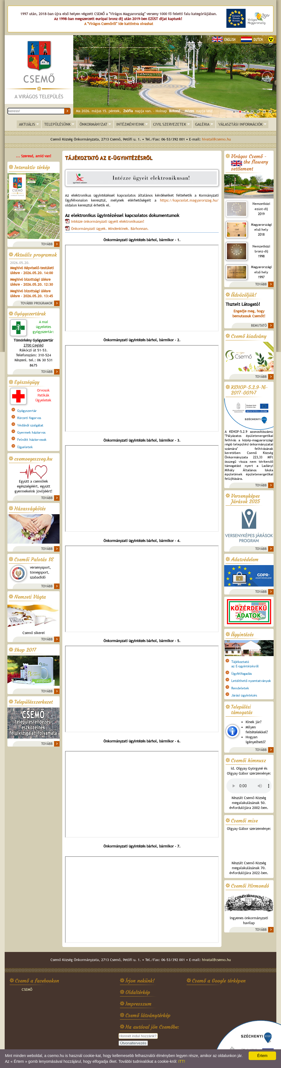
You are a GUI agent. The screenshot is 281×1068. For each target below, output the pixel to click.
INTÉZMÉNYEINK (130, 124)
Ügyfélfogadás (241, 674)
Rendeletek (240, 688)
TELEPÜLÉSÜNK (57, 124)
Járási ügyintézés (244, 695)
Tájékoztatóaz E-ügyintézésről (245, 664)
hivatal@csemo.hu (216, 139)
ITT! (181, 1061)
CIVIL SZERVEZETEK (169, 124)
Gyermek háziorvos (31, 432)
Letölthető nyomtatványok (251, 681)
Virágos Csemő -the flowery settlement (249, 162)
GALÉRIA (202, 124)
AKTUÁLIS (27, 124)
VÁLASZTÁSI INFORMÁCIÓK (240, 124)
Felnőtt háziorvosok (31, 440)
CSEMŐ (27, 989)
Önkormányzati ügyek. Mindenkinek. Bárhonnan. (110, 229)
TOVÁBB (47, 244)
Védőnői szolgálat (30, 425)
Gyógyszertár (27, 411)
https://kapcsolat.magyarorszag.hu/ (189, 200)
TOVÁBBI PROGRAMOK (37, 303)
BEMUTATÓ (259, 325)
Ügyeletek (25, 447)
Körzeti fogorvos (29, 418)
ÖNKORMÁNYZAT (93, 124)
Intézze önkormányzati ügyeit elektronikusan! (107, 221)
